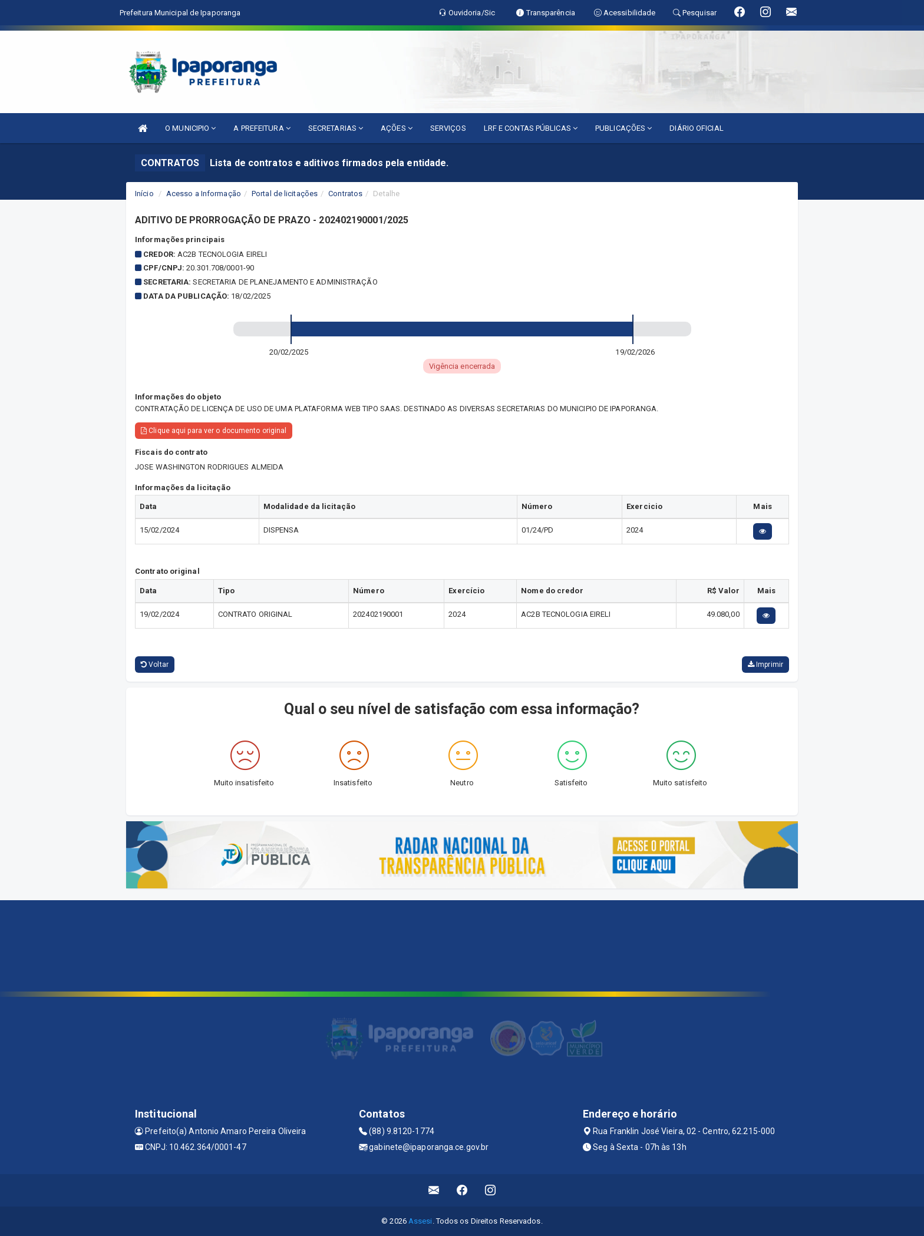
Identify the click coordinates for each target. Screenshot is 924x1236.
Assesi (420, 1221)
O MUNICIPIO (190, 128)
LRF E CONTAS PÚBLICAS (531, 128)
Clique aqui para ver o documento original (213, 431)
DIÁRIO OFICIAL (696, 128)
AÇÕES (396, 128)
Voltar (155, 664)
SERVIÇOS (448, 128)
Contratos (345, 193)
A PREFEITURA (261, 128)
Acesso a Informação (203, 193)
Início (144, 193)
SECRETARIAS (335, 128)
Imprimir (765, 664)
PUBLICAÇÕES (623, 128)
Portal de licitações (285, 193)
